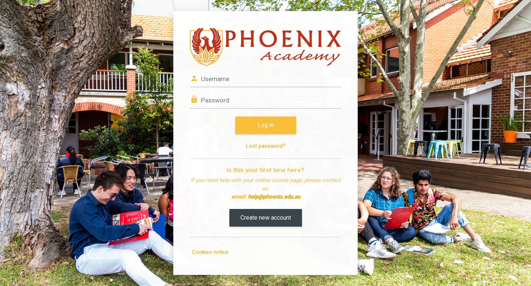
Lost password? (265, 146)
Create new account (265, 217)
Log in (266, 125)
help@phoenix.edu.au (274, 196)
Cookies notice (210, 252)
